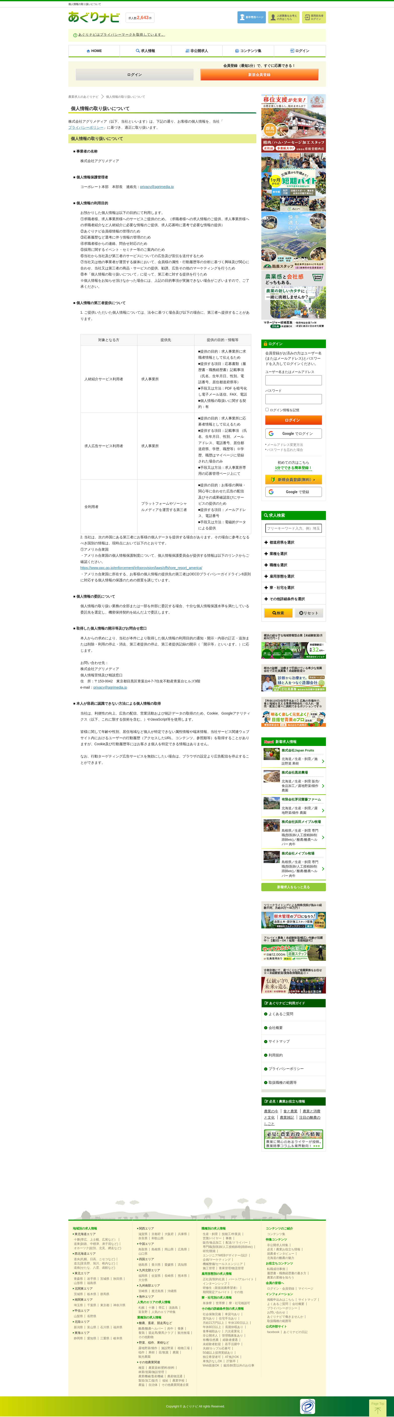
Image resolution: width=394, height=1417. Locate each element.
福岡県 (142, 1276)
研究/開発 (209, 1251)
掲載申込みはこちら (280, 1300)
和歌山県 (158, 1238)
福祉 (165, 1381)
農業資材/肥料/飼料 (161, 1368)
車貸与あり (232, 1314)
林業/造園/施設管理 (151, 1372)
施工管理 (209, 1268)
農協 (141, 1385)
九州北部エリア (149, 1270)
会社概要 (276, 1028)
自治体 (153, 1385)
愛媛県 (169, 1265)
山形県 (78, 1283)
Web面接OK (211, 1365)
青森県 (78, 1279)
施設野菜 (167, 1348)
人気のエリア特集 (164, 1312)
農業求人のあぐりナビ (83, 96)
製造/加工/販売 (148, 1381)
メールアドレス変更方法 (285, 445)
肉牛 (170, 1329)
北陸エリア (82, 1322)
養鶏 (141, 1333)
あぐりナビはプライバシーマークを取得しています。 (121, 34)
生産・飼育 (210, 1234)
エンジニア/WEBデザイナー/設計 (225, 1255)
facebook (273, 1332)
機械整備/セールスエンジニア (223, 1264)
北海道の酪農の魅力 (280, 1258)
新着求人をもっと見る (293, 887)
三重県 (104, 1338)
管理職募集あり (232, 1336)
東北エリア (82, 1273)
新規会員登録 (259, 75)
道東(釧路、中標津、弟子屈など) (96, 1244)
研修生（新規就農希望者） (221, 1288)
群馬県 (104, 1294)
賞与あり (209, 1318)
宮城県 (104, 1279)
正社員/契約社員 (214, 1279)
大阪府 (169, 1234)
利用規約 (276, 1056)
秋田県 (117, 1279)
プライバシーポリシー (86, 127)
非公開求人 (210, 1336)
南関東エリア (84, 1300)
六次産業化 (232, 1331)
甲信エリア (82, 1311)
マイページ (305, 1289)
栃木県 (91, 1294)
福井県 (117, 1327)
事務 (229, 1238)
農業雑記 (287, 1118)
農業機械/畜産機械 (150, 1376)
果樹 (152, 1352)
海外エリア (146, 1297)
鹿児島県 (158, 1291)
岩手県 (91, 1279)
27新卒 (230, 1361)
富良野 (142, 1312)
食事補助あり (212, 1331)
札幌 (141, 1308)
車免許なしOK (212, 1361)
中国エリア (146, 1244)
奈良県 (142, 1238)
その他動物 (146, 1337)
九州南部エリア (149, 1286)
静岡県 (78, 1338)
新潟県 (78, 1327)
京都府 (156, 1234)
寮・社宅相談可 (239, 1303)
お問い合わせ (276, 1312)
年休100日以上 (238, 1323)
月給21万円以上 (213, 1323)
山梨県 (78, 1316)
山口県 (142, 1254)
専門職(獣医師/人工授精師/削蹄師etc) (228, 1247)
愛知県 (91, 1338)
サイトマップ (279, 1042)
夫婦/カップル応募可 (217, 1348)
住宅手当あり (228, 1318)
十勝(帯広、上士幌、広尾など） (95, 1240)
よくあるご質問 (281, 1014)
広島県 (182, 1249)
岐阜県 (117, 1338)
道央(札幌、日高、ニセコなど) (94, 1259)
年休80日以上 (212, 1327)
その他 (238, 1292)
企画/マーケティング (217, 1260)
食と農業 (290, 1112)
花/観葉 (163, 1352)
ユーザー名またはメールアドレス (289, 371)
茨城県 (78, 1294)
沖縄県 (172, 1291)
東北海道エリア (85, 1234)
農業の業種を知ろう (280, 1278)
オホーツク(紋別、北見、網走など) (97, 1248)
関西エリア (146, 1229)
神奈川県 (119, 1305)
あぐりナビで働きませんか (285, 1317)
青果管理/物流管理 (231, 1268)
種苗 (141, 1368)
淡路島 (173, 1308)
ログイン (134, 75)
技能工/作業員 (231, 1234)
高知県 (182, 1265)
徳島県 (142, 1265)
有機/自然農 (211, 1340)
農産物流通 (174, 1376)
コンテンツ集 (276, 1234)
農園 (176, 1352)
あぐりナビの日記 (295, 1332)
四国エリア (146, 1259)
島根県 (156, 1249)
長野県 (91, 1316)
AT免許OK (232, 1357)
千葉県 (91, 1305)
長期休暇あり (234, 1327)
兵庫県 (182, 1234)
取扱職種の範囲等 (283, 1083)
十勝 (152, 1308)
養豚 (181, 1329)
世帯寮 (220, 1303)
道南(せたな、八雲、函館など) (94, 1268)
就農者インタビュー (280, 1254)
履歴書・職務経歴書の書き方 (286, 1273)
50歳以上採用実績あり (218, 1353)
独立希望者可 (212, 1357)
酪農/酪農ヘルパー (150, 1329)
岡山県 (169, 1249)
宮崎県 (142, 1291)
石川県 (104, 1327)
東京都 (104, 1305)
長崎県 (169, 1276)
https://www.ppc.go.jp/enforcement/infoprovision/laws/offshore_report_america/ (141, 568)
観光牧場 (184, 1333)
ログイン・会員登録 (280, 1289)
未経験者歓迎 (212, 1344)
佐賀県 (156, 1276)
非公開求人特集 (277, 1245)
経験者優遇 (230, 1340)
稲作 (141, 1352)
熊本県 (182, 1276)
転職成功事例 (276, 1269)
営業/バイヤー (212, 1238)
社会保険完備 (212, 1314)
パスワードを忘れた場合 (285, 450)
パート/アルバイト (241, 1279)
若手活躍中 (232, 1344)
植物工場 (184, 1348)
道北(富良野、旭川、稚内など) (94, 1263)
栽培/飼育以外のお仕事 (238, 1365)
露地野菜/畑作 (147, 1348)
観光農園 (144, 1357)
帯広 (162, 1308)
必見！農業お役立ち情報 (283, 1249)
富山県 (91, 1327)
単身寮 (207, 1303)
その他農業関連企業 (175, 1385)
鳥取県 (142, 1249)
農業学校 (178, 1381)
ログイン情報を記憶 (282, 410)
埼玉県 (78, 1305)
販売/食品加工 (212, 1243)
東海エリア (82, 1333)
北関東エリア (84, 1289)
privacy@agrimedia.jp (157, 187)
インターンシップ (215, 1284)
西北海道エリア (85, 1254)
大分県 (142, 1280)
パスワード (273, 390)
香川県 (156, 1265)
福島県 (91, 1283)
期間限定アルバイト (216, 1292)
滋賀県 (142, 1234)
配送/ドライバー (237, 1243)
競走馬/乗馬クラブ (161, 1333)
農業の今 (271, 1112)
